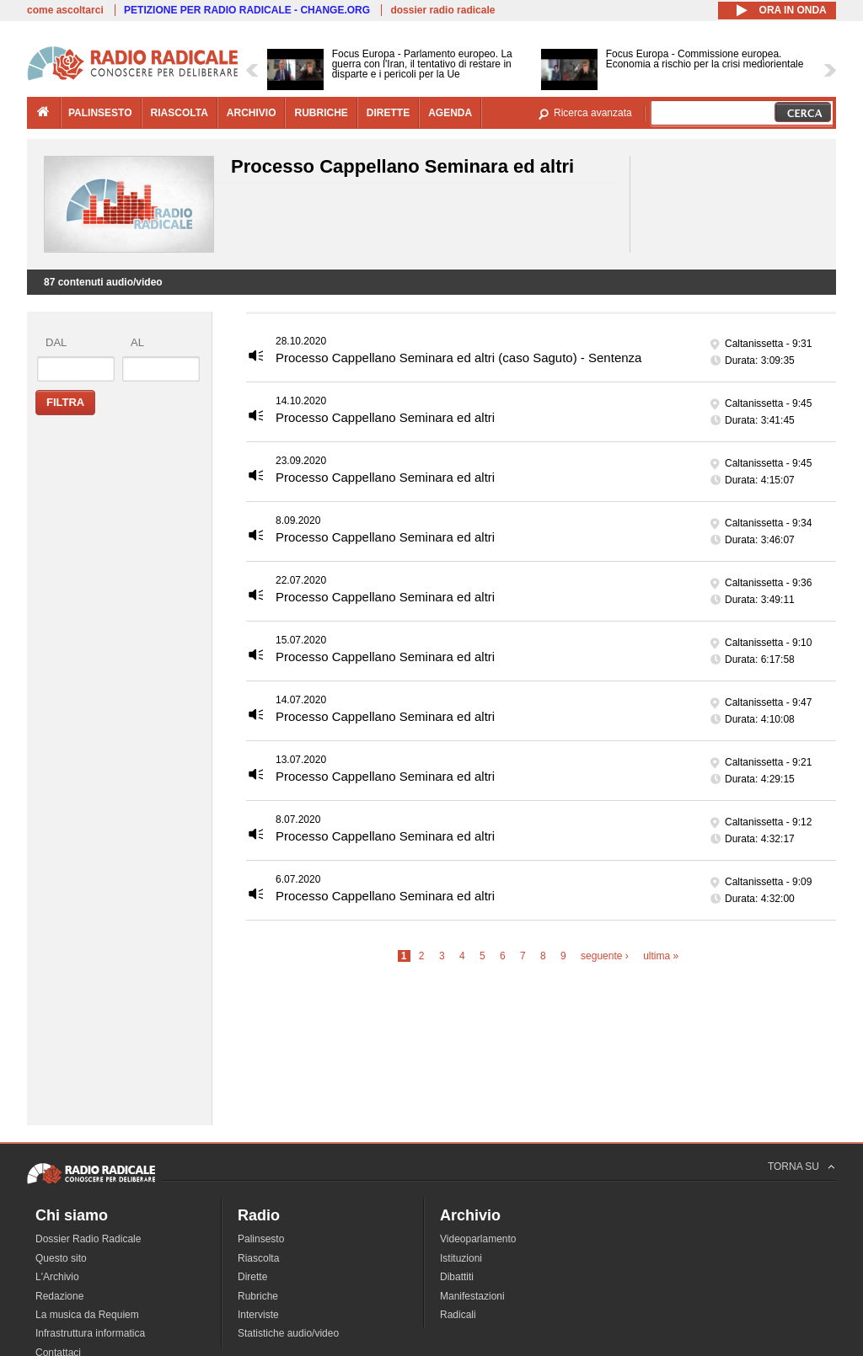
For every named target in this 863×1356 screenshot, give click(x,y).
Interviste (258, 1315)
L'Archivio (57, 1277)
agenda (450, 113)
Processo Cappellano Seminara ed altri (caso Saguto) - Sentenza (458, 357)
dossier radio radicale (442, 10)
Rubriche (258, 1296)
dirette (388, 113)
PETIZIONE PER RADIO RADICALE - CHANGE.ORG (247, 10)
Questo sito (61, 1258)
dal (56, 342)
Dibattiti (457, 1277)
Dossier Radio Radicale (88, 1239)
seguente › (605, 956)
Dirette (252, 1277)
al (137, 342)
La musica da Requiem (87, 1315)
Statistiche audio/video (288, 1333)
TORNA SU (793, 1166)
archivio (251, 113)
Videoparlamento (478, 1239)
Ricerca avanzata (593, 113)
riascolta (179, 113)
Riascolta (258, 1258)
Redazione (59, 1296)
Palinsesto (261, 1239)
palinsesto (100, 113)
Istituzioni (461, 1258)
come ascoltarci (65, 10)
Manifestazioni (472, 1296)
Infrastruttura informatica (90, 1333)
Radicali (458, 1315)
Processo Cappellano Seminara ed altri (385, 417)
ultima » (660, 956)
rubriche (320, 113)
